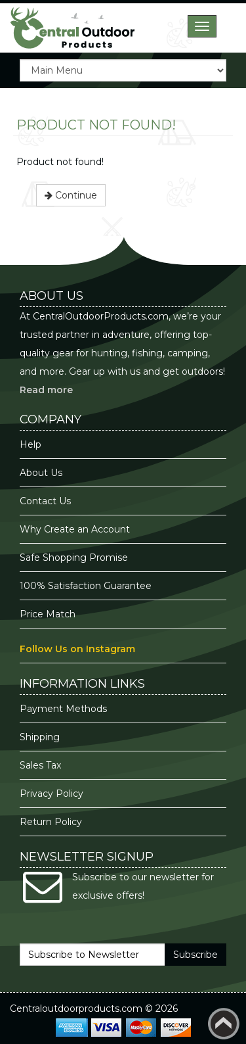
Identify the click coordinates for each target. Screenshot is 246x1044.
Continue (71, 195)
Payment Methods (63, 709)
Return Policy (51, 822)
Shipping (40, 737)
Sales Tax (40, 765)
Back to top (224, 1024)
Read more (46, 390)
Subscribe (195, 955)
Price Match (47, 614)
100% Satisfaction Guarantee (87, 586)
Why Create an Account (75, 529)
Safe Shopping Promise (74, 557)
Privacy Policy (53, 793)
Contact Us (45, 501)
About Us (41, 473)
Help (30, 444)
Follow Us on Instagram (77, 649)
